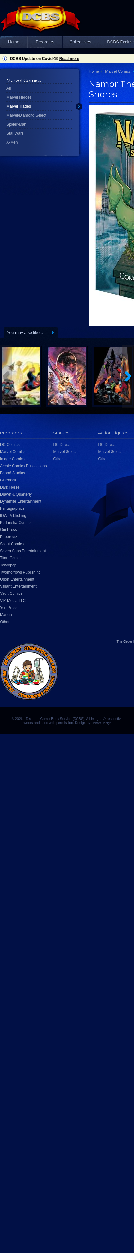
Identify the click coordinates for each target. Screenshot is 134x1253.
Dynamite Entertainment (20, 501)
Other (5, 622)
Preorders (45, 41)
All (8, 88)
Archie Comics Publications (23, 466)
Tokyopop (8, 565)
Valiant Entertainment (18, 586)
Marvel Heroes (18, 97)
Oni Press (8, 529)
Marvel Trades (18, 106)
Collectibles (80, 41)
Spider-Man (16, 124)
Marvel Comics (117, 71)
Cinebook (8, 480)
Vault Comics (11, 593)
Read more (69, 58)
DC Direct (61, 444)
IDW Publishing (13, 515)
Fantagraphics (12, 508)
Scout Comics (12, 544)
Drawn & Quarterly (16, 494)
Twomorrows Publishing (20, 572)
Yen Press (8, 607)
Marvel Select (64, 452)
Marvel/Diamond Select (26, 115)
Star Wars (14, 133)
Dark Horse (10, 487)
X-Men (12, 142)
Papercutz (8, 537)
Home (13, 41)
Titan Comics (11, 558)
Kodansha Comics (15, 522)
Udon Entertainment (17, 579)
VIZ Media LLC (13, 600)
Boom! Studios (12, 473)
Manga (6, 614)
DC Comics (10, 444)
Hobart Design (101, 723)
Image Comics (12, 459)
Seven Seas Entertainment (23, 551)
